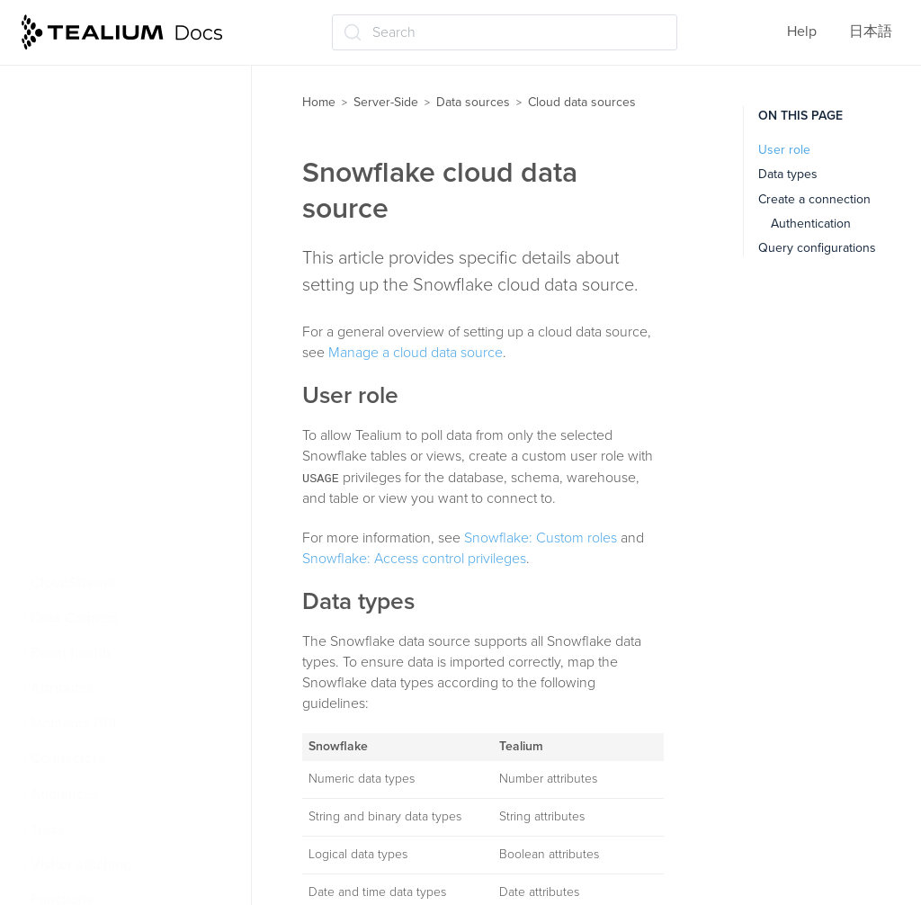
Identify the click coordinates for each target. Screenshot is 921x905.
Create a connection (814, 199)
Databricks (81, 407)
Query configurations (817, 247)
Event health (71, 653)
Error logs (78, 371)
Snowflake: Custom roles (540, 538)
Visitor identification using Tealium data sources (121, 184)
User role (784, 149)
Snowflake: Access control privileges (414, 559)
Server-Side (385, 102)
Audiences (65, 794)
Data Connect (75, 618)
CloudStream (73, 583)
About (68, 300)
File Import (72, 230)
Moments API (73, 723)
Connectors (68, 758)
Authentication (811, 223)
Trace (49, 829)
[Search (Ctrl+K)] (504, 32)
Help (802, 31)
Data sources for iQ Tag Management (112, 72)
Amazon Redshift (102, 442)
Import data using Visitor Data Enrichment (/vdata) (132, 128)
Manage (74, 336)
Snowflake (81, 477)
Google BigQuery (103, 512)
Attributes (62, 688)
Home (318, 102)
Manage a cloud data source (415, 353)
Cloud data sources (102, 265)
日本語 (870, 31)
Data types (788, 174)
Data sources (473, 102)
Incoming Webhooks (102, 547)
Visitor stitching (81, 865)
